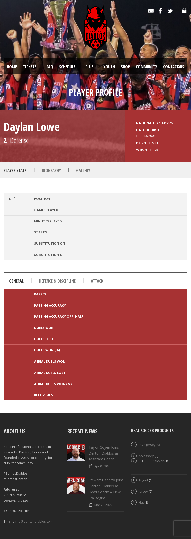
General (16, 281)
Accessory (146, 456)
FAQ (50, 67)
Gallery (83, 170)
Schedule (67, 67)
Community (146, 67)
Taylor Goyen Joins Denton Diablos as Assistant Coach (104, 453)
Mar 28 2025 (103, 505)
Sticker (158, 461)
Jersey (143, 491)
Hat (141, 502)
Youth (109, 67)
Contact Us (173, 67)
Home (12, 67)
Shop (125, 67)
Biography (51, 170)
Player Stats (15, 170)
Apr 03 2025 (102, 466)
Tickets (30, 67)
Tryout (143, 480)
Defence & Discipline (57, 281)
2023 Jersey (147, 444)
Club (89, 67)
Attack (97, 281)
